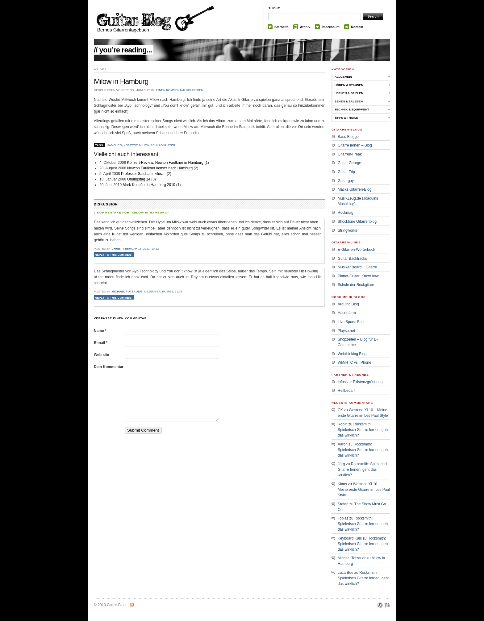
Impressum (331, 27)
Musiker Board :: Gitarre (357, 267)
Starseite (281, 27)
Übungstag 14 (138, 179)
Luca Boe (345, 572)
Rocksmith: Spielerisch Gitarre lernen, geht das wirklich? (363, 429)
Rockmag (345, 212)
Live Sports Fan (351, 322)
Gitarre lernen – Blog (355, 145)
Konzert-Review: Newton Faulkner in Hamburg (165, 162)
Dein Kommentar (108, 367)
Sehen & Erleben (349, 101)
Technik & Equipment (352, 109)
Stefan (343, 504)
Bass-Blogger (349, 137)
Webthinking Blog (352, 354)
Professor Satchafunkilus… (143, 174)
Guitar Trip (346, 172)
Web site (101, 355)
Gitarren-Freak (350, 154)
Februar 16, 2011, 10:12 (141, 248)
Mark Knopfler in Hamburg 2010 (149, 185)
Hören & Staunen (349, 85)
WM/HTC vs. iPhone (354, 362)
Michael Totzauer (126, 291)
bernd (128, 90)
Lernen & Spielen (349, 93)
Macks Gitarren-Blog (354, 189)
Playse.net (346, 331)
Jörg (341, 464)
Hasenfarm (347, 313)
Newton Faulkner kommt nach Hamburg (160, 168)
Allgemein (343, 76)
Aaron (343, 444)
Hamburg (114, 145)
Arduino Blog (348, 304)
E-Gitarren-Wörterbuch (356, 249)
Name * (100, 331)
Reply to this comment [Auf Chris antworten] (114, 254)
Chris (116, 248)
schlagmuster (163, 145)
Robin (342, 424)
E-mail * (100, 343)
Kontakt (357, 27)
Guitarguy (346, 181)
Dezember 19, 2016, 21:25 (163, 291)
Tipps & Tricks (346, 117)
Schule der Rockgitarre (356, 285)
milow (144, 145)
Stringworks (347, 230)
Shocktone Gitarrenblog (357, 221)
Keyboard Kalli (349, 538)
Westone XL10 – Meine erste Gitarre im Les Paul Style (364, 489)
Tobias (343, 518)
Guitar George (349, 163)
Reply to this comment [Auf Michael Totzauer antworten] (114, 297)
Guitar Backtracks (352, 258)
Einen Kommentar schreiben (179, 90)
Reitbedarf (346, 390)
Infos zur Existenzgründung (360, 382)
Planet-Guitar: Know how (358, 276)
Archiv (305, 27)
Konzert (131, 145)
